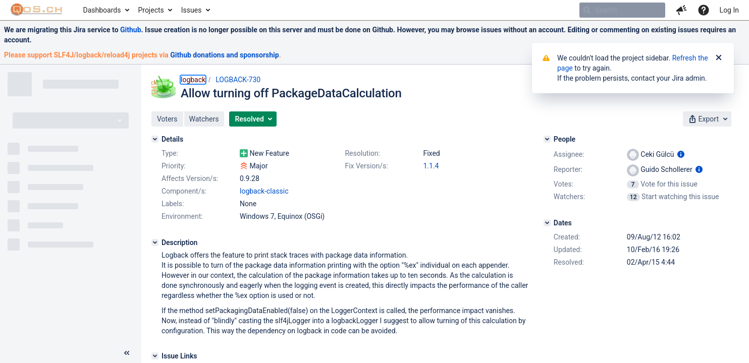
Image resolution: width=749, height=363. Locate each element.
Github (130, 30)
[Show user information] (681, 154)
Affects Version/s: (190, 178)
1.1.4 (431, 166)
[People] (547, 139)
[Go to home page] (36, 10)
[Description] (154, 242)
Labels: (173, 204)
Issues (191, 10)
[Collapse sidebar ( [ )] (126, 352)
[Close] (719, 58)
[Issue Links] (154, 355)
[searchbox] (622, 10)
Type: (170, 153)
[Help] (703, 10)
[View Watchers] (634, 197)
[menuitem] (105, 10)
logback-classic (264, 191)
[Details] (154, 139)
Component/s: (184, 191)
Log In (729, 10)
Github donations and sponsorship (224, 55)
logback (193, 80)
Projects (151, 10)
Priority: (174, 166)
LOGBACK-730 (238, 80)
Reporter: (568, 169)
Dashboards (102, 10)
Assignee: (569, 154)
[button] (681, 10)
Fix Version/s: (366, 166)
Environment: (182, 216)
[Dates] (547, 222)
